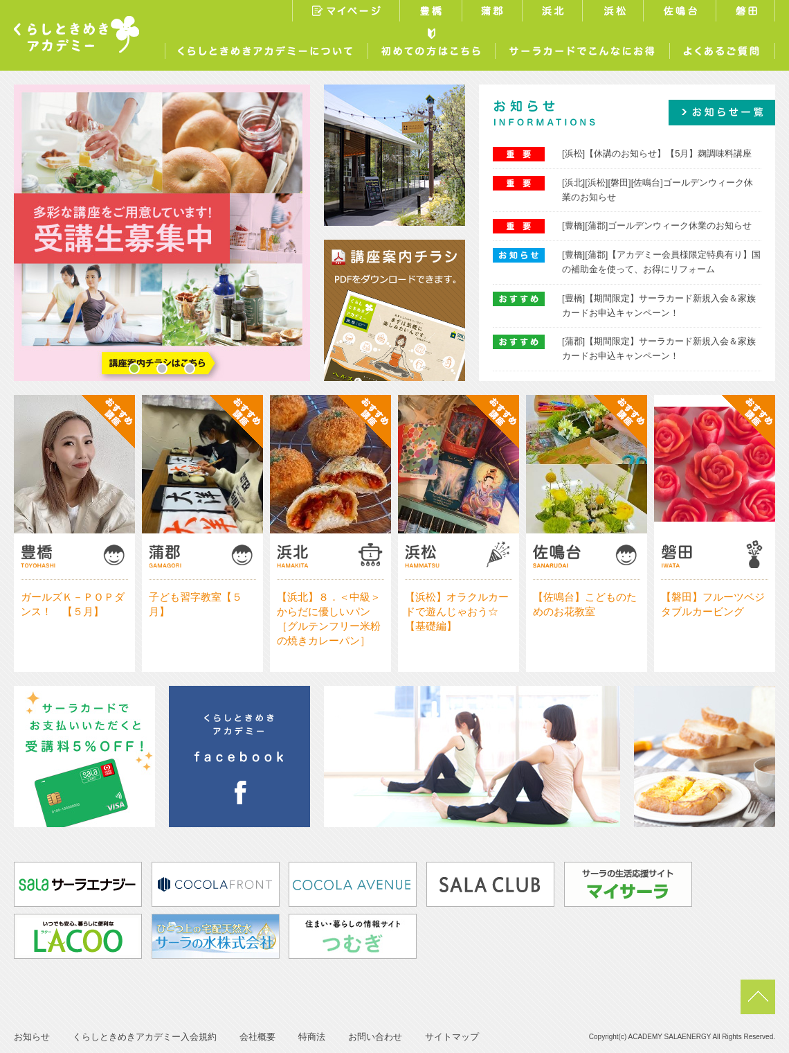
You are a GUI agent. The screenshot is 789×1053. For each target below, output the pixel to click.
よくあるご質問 (722, 48)
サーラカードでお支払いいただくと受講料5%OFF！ (84, 756)
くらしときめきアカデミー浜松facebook (239, 756)
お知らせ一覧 (722, 112)
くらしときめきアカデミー (76, 34)
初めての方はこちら (431, 48)
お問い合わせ (375, 1037)
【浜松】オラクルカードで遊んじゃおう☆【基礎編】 (457, 611)
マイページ (346, 12)
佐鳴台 (681, 12)
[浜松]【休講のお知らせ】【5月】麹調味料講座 (657, 153)
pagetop (758, 997)
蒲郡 (494, 12)
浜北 (554, 12)
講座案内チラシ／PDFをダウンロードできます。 (394, 310)
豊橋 (432, 12)
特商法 (311, 1037)
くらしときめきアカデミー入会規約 (145, 1037)
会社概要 (257, 1037)
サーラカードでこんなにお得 (582, 48)
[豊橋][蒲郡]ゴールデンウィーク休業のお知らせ (657, 225)
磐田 (747, 12)
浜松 (615, 12)
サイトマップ (452, 1037)
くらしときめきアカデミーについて (266, 48)
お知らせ (32, 1037)
